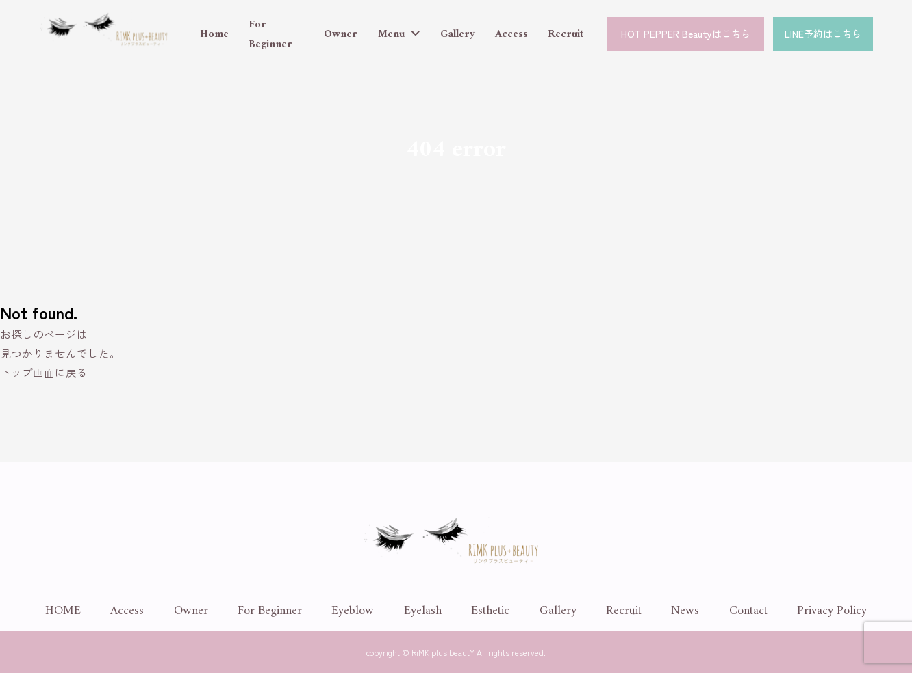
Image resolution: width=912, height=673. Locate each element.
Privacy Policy (832, 611)
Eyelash (423, 611)
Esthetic (490, 611)
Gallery (457, 34)
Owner (340, 34)
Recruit (565, 34)
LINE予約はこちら (823, 33)
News (685, 611)
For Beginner (270, 34)
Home (214, 34)
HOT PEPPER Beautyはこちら (685, 33)
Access (511, 34)
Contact (748, 611)
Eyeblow (352, 611)
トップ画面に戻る (44, 372)
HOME (63, 611)
